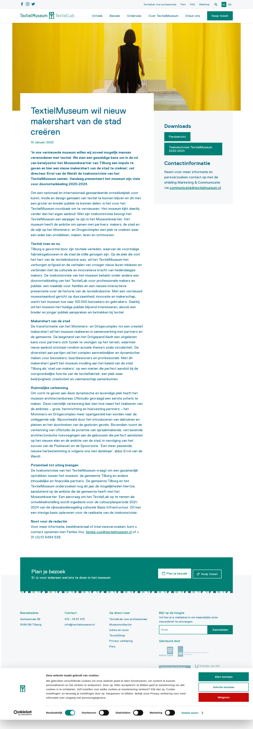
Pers (183, 4)
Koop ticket (220, 16)
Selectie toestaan (224, 696)
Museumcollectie (120, 624)
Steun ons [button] (192, 16)
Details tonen (189, 722)
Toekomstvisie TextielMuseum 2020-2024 (190, 149)
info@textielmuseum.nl (80, 624)
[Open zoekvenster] (215, 4)
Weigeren (223, 706)
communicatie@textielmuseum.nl (195, 188)
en (229, 4)
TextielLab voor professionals (159, 4)
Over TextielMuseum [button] (163, 16)
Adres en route (119, 629)
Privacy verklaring (121, 640)
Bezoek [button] (115, 16)
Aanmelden (220, 629)
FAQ (192, 4)
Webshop (204, 4)
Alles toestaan (224, 686)
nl (223, 4)
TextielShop (117, 635)
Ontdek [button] (97, 16)
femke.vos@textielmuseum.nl (109, 532)
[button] (220, 15)
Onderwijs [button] (134, 16)
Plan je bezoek (176, 573)
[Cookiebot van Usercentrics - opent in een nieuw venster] (22, 722)
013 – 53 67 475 (75, 619)
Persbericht (177, 136)
